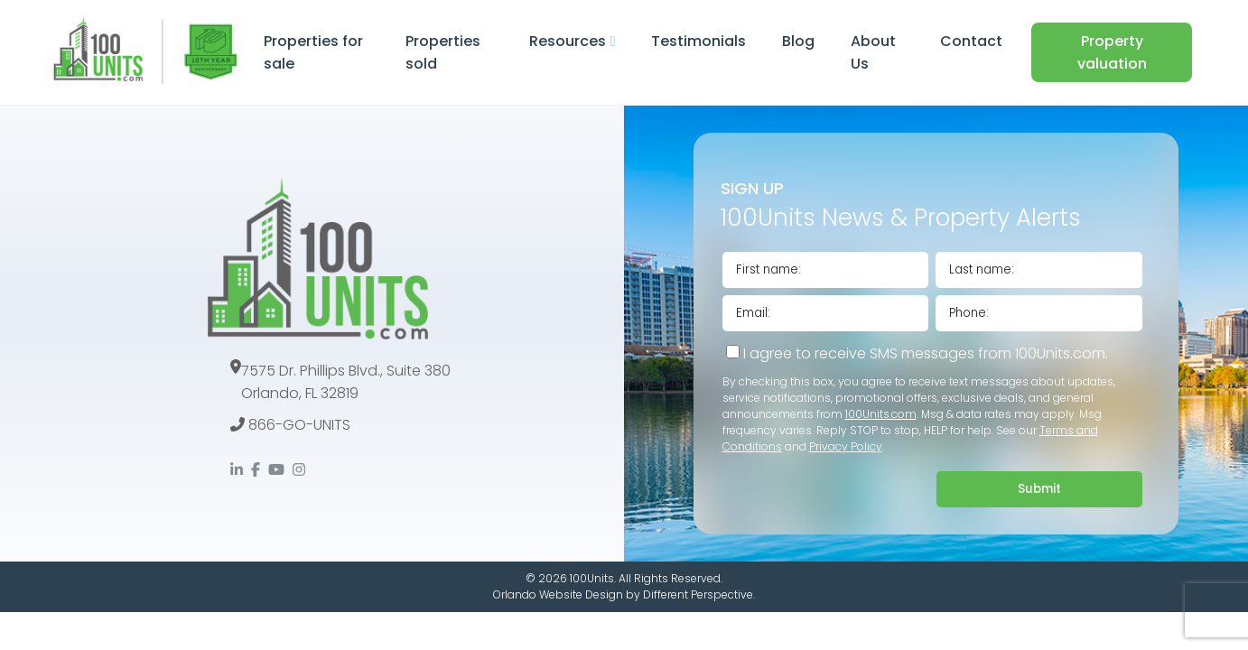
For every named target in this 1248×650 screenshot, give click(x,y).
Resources (567, 41)
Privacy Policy (845, 446)
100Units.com (881, 414)
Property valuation (1112, 52)
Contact (971, 41)
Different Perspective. (699, 594)
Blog (798, 41)
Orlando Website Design (558, 594)
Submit (1039, 488)
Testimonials (698, 41)
